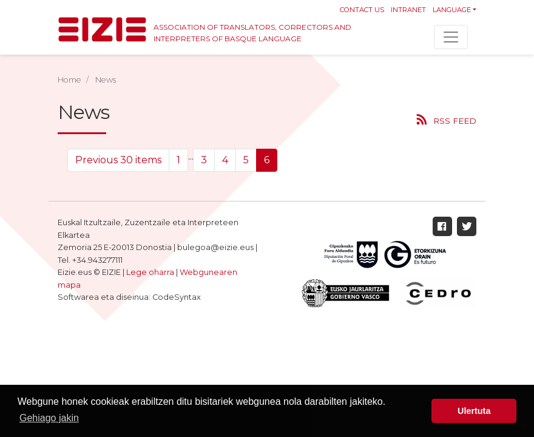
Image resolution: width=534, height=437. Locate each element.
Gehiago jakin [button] (49, 418)
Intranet (408, 9)
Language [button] (452, 9)
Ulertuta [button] (474, 411)
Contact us (362, 9)
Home (69, 79)
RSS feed (454, 121)
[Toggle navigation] (451, 37)
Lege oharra (150, 272)
